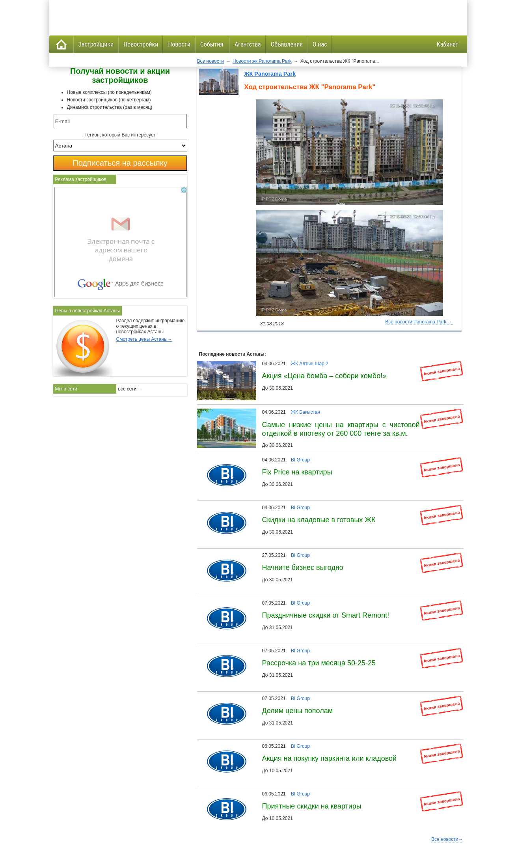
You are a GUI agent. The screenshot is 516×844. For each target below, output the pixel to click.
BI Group (300, 460)
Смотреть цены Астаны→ (144, 339)
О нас (320, 44)
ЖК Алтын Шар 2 (309, 363)
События (212, 44)
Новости (179, 44)
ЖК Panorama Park (270, 74)
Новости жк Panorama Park (262, 61)
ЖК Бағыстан (305, 412)
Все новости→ (447, 839)
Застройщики (96, 44)
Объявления (287, 44)
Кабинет (447, 44)
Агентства (248, 44)
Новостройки (140, 44)
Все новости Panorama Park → (418, 322)
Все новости (210, 61)
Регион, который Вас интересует (120, 135)
